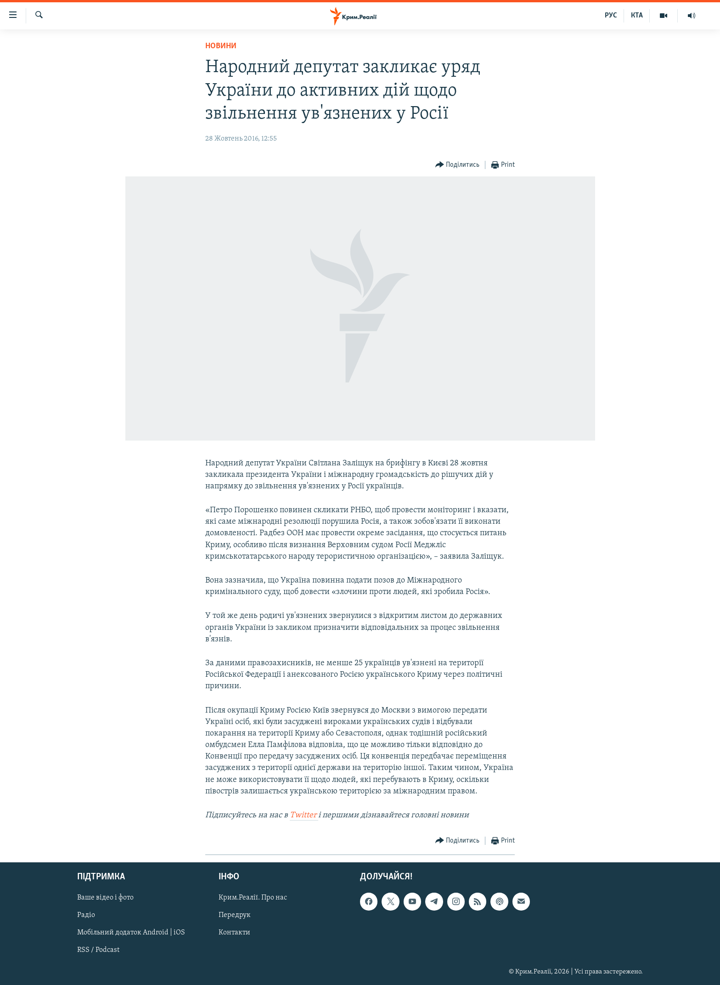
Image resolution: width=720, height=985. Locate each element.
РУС (611, 15)
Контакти (234, 933)
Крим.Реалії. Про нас (253, 898)
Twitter (304, 815)
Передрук (235, 915)
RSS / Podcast (98, 950)
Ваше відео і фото (105, 898)
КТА (637, 15)
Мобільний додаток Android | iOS (131, 933)
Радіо (86, 915)
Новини (220, 46)
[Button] (457, 165)
